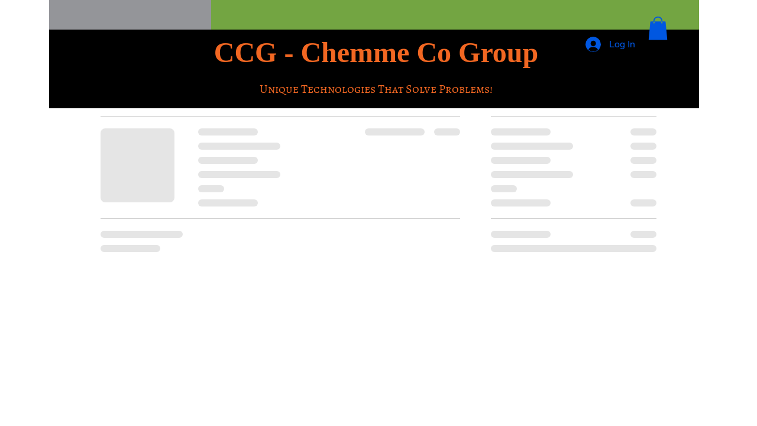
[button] (658, 28)
